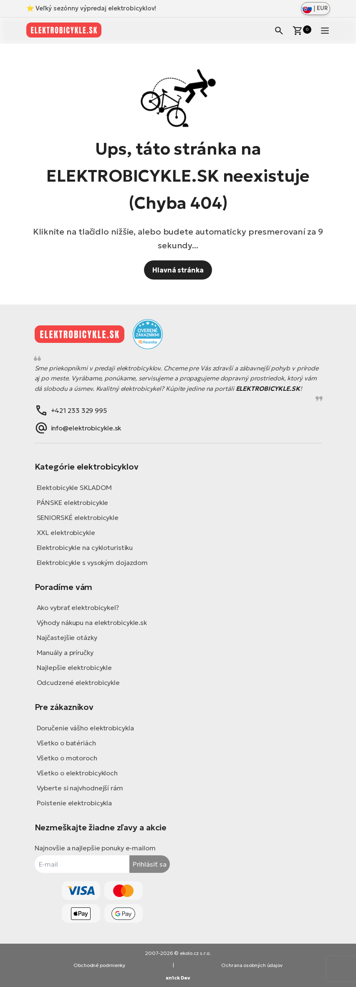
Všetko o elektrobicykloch (77, 773)
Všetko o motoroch (67, 758)
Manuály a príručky (65, 652)
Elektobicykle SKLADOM (74, 487)
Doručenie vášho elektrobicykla (85, 728)
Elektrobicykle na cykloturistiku (85, 547)
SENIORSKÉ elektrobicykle (78, 517)
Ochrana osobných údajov (252, 965)
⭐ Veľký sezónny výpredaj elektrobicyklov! (91, 8)
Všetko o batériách (66, 743)
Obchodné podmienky (99, 965)
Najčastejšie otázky (67, 637)
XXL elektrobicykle (66, 532)
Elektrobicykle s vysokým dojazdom (92, 562)
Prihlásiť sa (150, 864)
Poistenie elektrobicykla (74, 803)
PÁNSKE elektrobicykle (73, 502)
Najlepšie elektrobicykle (74, 667)
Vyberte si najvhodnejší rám (80, 788)
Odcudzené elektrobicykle (78, 682)
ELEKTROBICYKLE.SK (268, 388)
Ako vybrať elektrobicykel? (78, 607)
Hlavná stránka (178, 270)
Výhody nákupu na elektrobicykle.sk (92, 622)
